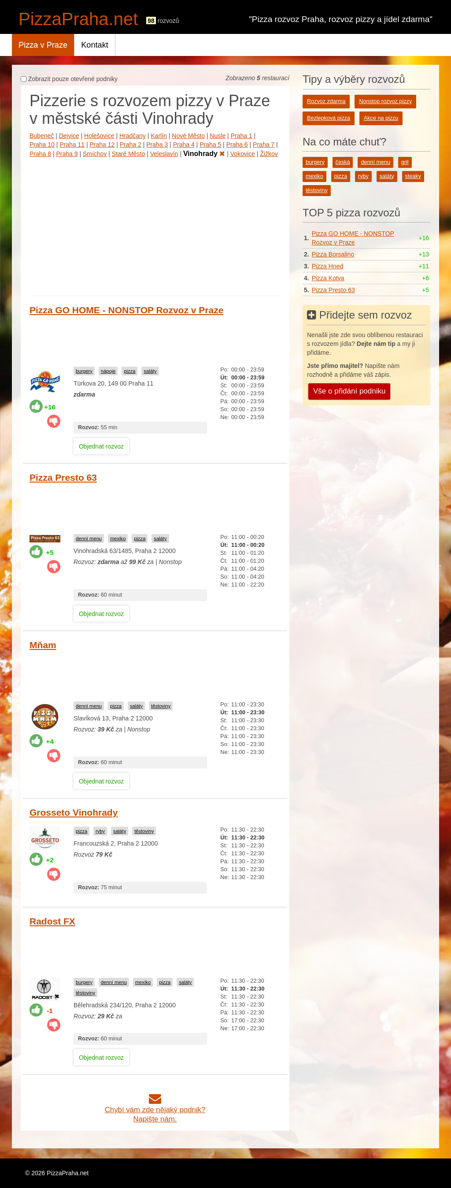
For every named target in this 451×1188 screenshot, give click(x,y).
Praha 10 (42, 144)
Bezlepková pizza (328, 118)
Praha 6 (237, 144)
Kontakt (94, 45)
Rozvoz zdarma (326, 101)
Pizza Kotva (328, 278)
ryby (100, 831)
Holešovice (99, 135)
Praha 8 (40, 153)
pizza (129, 371)
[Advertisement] (155, 225)
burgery (84, 371)
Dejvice (69, 135)
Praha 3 (157, 144)
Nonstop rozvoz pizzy (385, 101)
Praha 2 (130, 144)
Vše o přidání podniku (349, 391)
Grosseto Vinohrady (74, 812)
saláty (150, 371)
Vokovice (242, 153)
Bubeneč (42, 135)
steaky (413, 176)
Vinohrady (204, 153)
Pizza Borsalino (333, 254)
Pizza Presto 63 (63, 477)
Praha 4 (184, 144)
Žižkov (268, 153)
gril (405, 162)
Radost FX (52, 921)
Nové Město (188, 135)
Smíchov (95, 153)
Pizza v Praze (42, 45)
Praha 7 (263, 144)
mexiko (118, 538)
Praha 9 (67, 153)
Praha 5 (210, 144)
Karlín (159, 135)
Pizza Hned (328, 266)
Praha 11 (72, 144)
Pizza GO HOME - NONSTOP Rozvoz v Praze (126, 310)
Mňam (43, 645)
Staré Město (128, 153)
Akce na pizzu (381, 118)
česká (343, 162)
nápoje (108, 371)
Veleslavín (164, 153)
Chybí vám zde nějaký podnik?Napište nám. (155, 1109)
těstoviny (160, 706)
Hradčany (132, 135)
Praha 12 (102, 144)
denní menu (89, 538)
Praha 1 (241, 135)
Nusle (218, 135)
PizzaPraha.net (78, 19)
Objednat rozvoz (101, 446)
